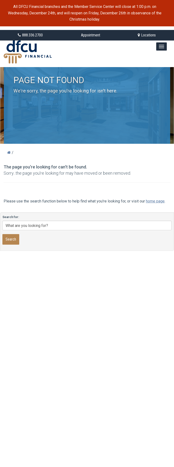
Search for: (10, 217)
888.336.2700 (30, 35)
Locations (147, 35)
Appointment (90, 35)
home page (155, 201)
